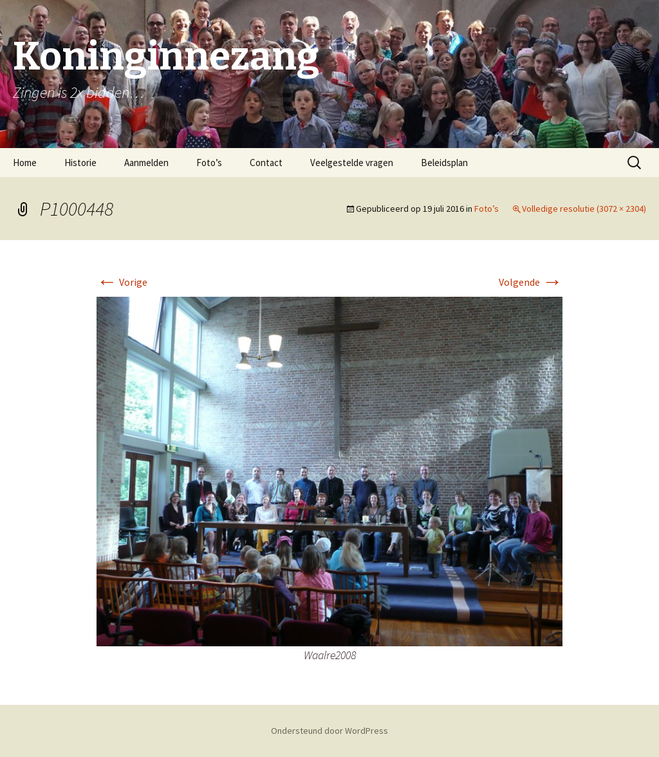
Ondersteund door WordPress (329, 730)
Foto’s (209, 162)
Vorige (122, 282)
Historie (80, 162)
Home (25, 162)
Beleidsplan (444, 162)
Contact (266, 162)
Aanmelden (146, 162)
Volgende (530, 282)
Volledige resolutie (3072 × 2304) (584, 208)
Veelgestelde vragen (351, 162)
